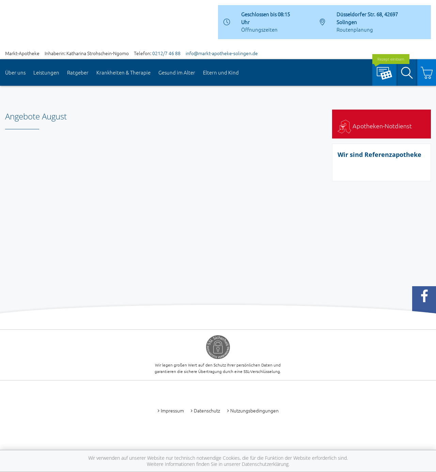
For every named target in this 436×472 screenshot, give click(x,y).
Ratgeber (78, 72)
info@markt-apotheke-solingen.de (222, 53)
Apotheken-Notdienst (375, 126)
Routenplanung (355, 29)
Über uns (15, 72)
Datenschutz (207, 410)
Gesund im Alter (176, 72)
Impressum (172, 410)
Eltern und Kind (221, 72)
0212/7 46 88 (166, 53)
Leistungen (46, 72)
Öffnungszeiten (259, 29)
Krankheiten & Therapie (123, 72)
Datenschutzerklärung (265, 464)
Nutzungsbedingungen (254, 410)
